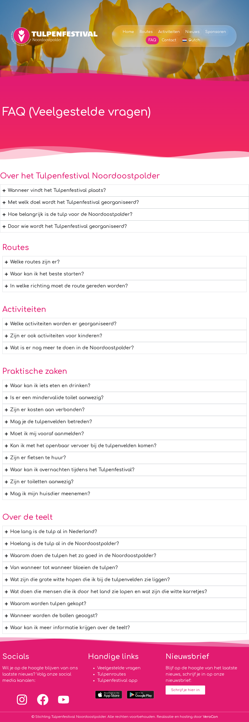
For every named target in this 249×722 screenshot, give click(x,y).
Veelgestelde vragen (119, 668)
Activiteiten (169, 32)
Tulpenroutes (111, 674)
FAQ (152, 40)
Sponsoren (215, 32)
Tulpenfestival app (117, 680)
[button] (191, 40)
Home (128, 32)
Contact (169, 40)
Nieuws (192, 32)
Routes (146, 32)
